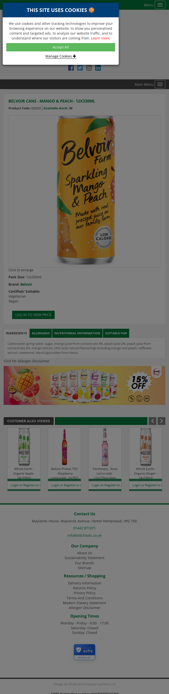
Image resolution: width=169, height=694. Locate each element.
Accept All (61, 47)
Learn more (100, 38)
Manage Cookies (60, 56)
